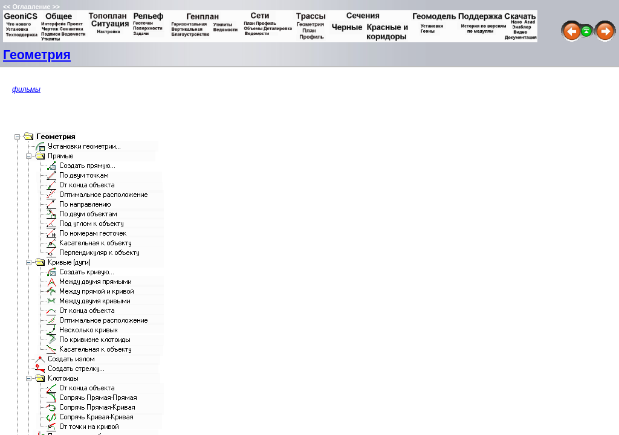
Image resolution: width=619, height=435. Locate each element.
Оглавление (31, 6)
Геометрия (37, 55)
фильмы (26, 89)
